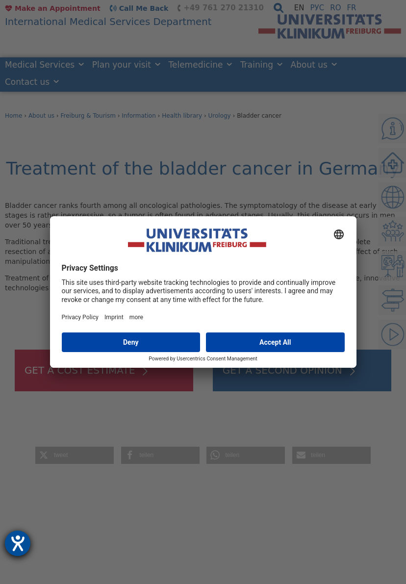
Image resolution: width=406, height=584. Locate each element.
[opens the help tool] (17, 543)
